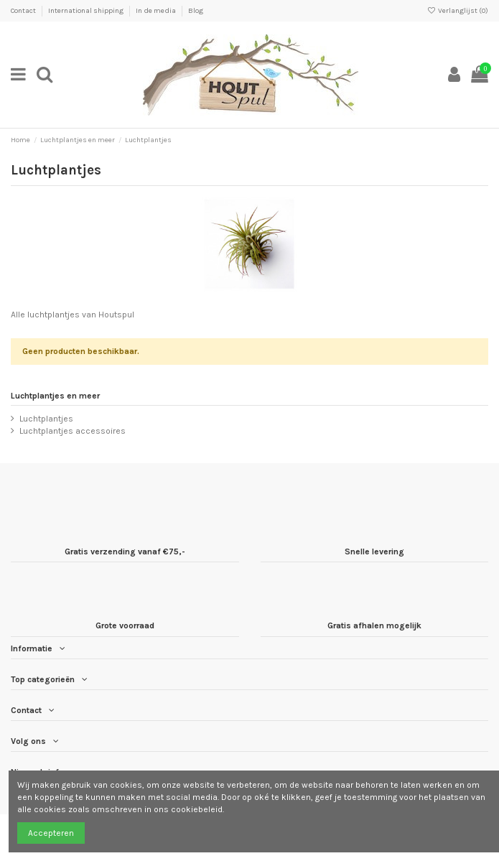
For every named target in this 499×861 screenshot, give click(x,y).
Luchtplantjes (46, 419)
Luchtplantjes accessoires (72, 431)
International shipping (86, 10)
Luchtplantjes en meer (55, 396)
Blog (195, 10)
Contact (24, 10)
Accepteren (51, 833)
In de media (156, 10)
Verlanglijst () (457, 10)
